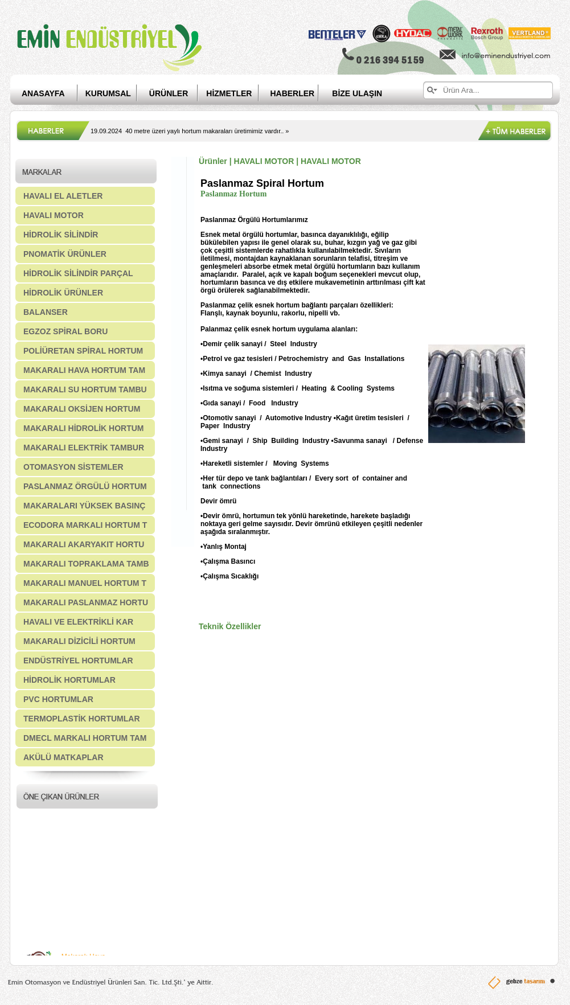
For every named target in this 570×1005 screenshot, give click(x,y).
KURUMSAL (108, 93)
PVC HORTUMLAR (58, 699)
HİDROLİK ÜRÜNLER (63, 292)
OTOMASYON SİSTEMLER (73, 466)
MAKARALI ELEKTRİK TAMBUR (83, 447)
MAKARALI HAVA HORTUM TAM (84, 370)
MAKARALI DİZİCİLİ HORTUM (79, 641)
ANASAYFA (43, 93)
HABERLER (301, 93)
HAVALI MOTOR (53, 215)
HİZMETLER (229, 93)
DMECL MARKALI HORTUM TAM (84, 738)
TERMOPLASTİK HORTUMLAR (81, 718)
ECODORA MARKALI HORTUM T (85, 525)
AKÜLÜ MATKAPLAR (63, 757)
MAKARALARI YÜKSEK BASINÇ (84, 505)
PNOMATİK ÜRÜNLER (64, 254)
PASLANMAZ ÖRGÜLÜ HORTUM (85, 486)
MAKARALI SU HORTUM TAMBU (85, 389)
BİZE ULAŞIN (357, 93)
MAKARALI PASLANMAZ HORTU (85, 602)
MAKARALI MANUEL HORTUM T (84, 583)
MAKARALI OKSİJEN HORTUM (81, 408)
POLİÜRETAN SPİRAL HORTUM (83, 350)
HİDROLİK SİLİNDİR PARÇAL (78, 273)
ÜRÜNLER (168, 93)
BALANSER (45, 312)
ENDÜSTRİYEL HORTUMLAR (78, 660)
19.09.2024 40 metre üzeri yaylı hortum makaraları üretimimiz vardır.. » (190, 131)
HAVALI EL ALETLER (62, 195)
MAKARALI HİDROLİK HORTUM (83, 428)
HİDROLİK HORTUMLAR (69, 679)
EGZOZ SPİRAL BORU (65, 331)
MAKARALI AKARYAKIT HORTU (83, 544)
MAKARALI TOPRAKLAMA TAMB (86, 563)
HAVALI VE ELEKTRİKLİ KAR (78, 621)
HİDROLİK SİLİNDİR (60, 234)
